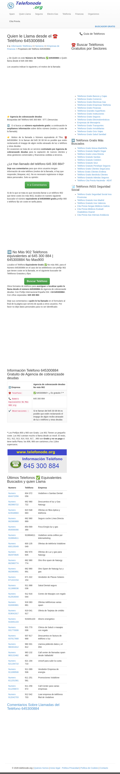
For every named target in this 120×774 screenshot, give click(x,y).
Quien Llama (25, 14)
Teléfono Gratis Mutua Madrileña (92, 148)
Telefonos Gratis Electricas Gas (91, 102)
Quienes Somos (41, 768)
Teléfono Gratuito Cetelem (89, 160)
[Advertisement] (37, 91)
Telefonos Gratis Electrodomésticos (93, 119)
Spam (12, 14)
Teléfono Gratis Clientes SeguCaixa (93, 169)
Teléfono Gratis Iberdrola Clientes (92, 174)
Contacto (104, 768)
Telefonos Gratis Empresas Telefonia (94, 105)
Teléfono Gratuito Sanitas (88, 157)
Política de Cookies (89, 768)
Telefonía (67, 14)
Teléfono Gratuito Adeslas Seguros (93, 177)
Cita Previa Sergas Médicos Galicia (93, 206)
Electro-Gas (52, 14)
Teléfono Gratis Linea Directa (90, 154)
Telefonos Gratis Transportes (90, 125)
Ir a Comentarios (37, 184)
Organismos (93, 14)
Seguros (39, 14)
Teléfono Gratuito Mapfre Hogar (91, 151)
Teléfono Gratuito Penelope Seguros (93, 166)
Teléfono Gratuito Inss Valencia (91, 203)
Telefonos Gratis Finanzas (89, 108)
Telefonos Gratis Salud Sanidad (91, 134)
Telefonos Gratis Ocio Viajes (90, 131)
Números (39, 46)
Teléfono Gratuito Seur (87, 163)
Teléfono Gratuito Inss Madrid (90, 200)
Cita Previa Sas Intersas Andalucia (93, 215)
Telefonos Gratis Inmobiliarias (90, 128)
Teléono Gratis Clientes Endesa (91, 171)
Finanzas (79, 14)
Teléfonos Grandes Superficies (91, 111)
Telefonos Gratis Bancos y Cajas (92, 96)
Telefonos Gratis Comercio (89, 99)
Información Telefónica (21, 46)
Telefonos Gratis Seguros (88, 117)
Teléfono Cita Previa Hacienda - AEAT (94, 180)
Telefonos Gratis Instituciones (90, 114)
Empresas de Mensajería (88, 122)
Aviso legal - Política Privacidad (64, 768)
